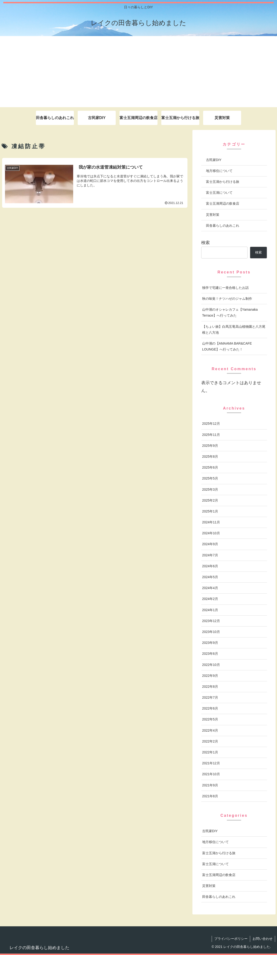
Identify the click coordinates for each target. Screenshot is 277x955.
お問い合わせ (262, 939)
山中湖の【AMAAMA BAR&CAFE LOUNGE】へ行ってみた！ (227, 346)
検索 (205, 242)
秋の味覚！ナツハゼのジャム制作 (227, 298)
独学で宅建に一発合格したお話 (225, 288)
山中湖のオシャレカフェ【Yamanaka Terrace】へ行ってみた (230, 312)
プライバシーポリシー (231, 939)
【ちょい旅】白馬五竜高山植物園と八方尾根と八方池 (233, 329)
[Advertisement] (138, 71)
